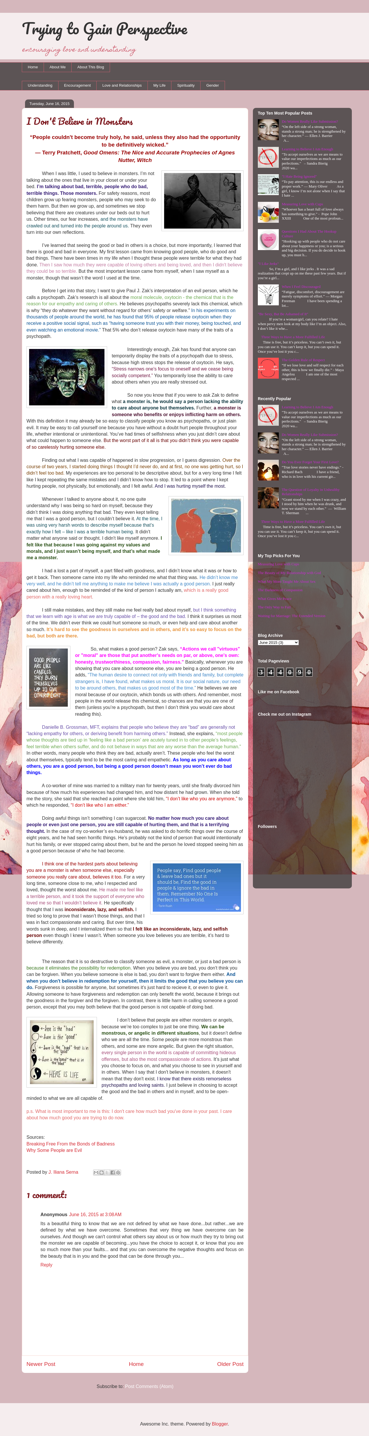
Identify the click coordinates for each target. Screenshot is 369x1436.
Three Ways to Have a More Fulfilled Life (293, 337)
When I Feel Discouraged (301, 286)
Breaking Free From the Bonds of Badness (70, 1143)
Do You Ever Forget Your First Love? (310, 462)
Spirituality (186, 85)
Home (33, 67)
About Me (57, 67)
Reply (46, 1264)
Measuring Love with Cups (302, 204)
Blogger (220, 1423)
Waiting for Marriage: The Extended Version (291, 616)
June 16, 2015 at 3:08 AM (95, 1214)
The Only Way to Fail (274, 607)
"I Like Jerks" (268, 263)
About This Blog (90, 67)
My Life (159, 85)
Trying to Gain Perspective (104, 28)
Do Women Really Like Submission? (310, 121)
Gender (212, 85)
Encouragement (77, 85)
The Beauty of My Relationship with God (289, 573)
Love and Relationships (122, 85)
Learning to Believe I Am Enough (307, 149)
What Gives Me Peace (275, 598)
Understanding (40, 85)
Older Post (230, 1364)
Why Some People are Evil (54, 1150)
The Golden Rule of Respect (303, 360)
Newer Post (40, 1364)
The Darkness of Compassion (280, 590)
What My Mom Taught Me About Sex (286, 581)
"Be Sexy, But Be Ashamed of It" (283, 314)
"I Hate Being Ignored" (299, 176)
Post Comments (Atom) (149, 1386)
